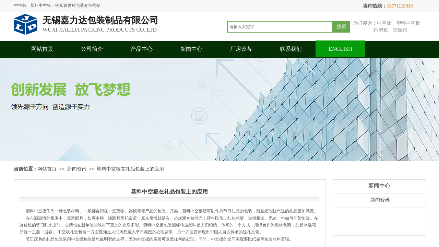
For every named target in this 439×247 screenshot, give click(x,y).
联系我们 (291, 49)
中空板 (143, 239)
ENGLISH (340, 49)
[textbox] (280, 27)
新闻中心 (191, 49)
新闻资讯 (76, 169)
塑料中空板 (36, 211)
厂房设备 (241, 49)
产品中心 (142, 49)
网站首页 (42, 49)
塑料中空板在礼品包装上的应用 (130, 169)
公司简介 (92, 49)
